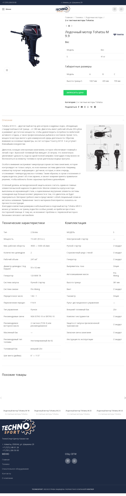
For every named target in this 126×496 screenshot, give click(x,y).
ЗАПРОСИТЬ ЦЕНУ (75, 92)
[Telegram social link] (95, 107)
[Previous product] (66, 26)
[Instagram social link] (114, 9)
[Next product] (71, 26)
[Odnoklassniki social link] (85, 107)
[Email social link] (82, 107)
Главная (69, 17)
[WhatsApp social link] (121, 9)
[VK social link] (91, 107)
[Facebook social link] (78, 107)
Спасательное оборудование (15, 471)
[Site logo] (63, 9)
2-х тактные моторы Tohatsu (79, 20)
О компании (7, 480)
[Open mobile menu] (6, 9)
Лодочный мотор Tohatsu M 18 (16, 410)
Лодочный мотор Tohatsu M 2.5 (47, 412)
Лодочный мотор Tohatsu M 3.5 (110, 412)
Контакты (6, 476)
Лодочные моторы (94, 17)
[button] (94, 92)
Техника (79, 17)
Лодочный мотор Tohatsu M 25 (78, 410)
